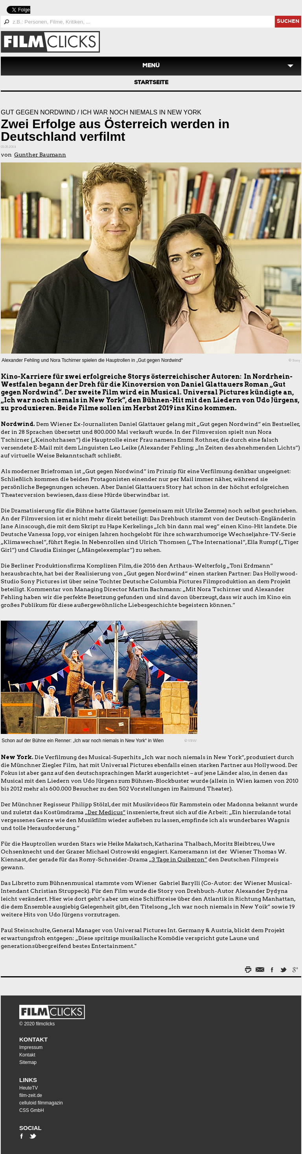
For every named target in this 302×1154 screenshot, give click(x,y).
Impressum (30, 1047)
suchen (288, 21)
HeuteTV (28, 1088)
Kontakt (33, 1039)
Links (28, 1080)
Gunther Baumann (40, 154)
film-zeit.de (30, 1095)
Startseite (151, 83)
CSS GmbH (31, 1110)
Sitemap (28, 1062)
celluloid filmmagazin (41, 1103)
